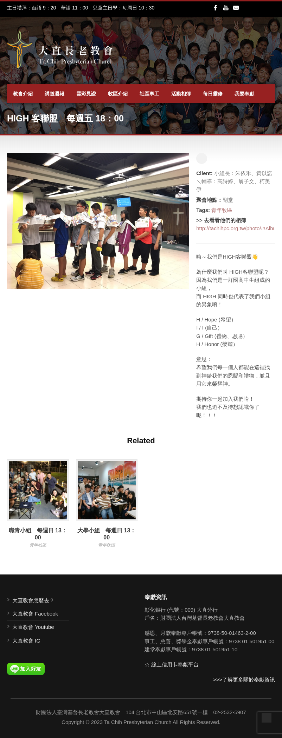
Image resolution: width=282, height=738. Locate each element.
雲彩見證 (86, 94)
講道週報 (54, 94)
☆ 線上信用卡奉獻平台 (172, 664)
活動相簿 (181, 94)
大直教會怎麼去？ (33, 600)
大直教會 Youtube (33, 627)
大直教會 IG (26, 641)
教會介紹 (23, 94)
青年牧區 (221, 210)
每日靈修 (213, 94)
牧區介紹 (118, 94)
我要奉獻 (244, 94)
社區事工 (149, 94)
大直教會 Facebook (35, 614)
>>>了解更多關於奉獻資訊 (244, 680)
